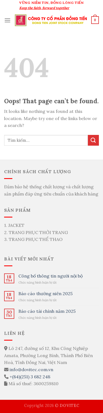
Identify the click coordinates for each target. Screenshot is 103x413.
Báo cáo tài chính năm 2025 (47, 311)
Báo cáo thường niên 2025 (45, 293)
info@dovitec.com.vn (31, 369)
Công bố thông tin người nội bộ (50, 276)
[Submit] (93, 140)
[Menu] (7, 20)
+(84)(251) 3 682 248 (30, 376)
